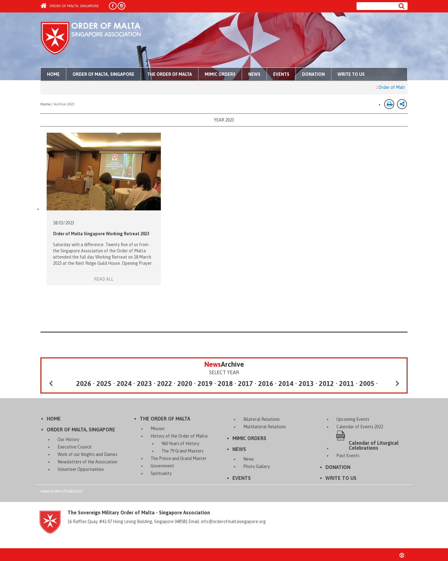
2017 (245, 383)
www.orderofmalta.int (61, 491)
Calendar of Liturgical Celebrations (374, 445)
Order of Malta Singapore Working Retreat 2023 (101, 233)
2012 (326, 383)
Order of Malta (98, 40)
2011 (346, 383)
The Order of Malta (169, 74)
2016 (265, 383)
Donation (313, 74)
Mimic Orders (220, 74)
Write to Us (351, 74)
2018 (225, 383)
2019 (205, 383)
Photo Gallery (256, 466)
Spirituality (161, 473)
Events (281, 74)
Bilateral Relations (261, 419)
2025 (103, 383)
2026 (83, 383)
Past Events (347, 455)
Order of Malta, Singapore (69, 6)
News (254, 74)
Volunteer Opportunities (81, 469)
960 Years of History (180, 443)
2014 (285, 383)
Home (53, 74)
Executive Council (74, 446)
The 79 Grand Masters (182, 450)
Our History (68, 439)
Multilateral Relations (264, 426)
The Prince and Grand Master (179, 458)
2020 (184, 383)
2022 (164, 383)
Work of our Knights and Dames (87, 454)
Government (162, 465)
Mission (158, 428)
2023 (144, 383)
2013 (306, 383)
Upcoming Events (352, 419)
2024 (124, 383)
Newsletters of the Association (87, 461)
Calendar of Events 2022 (359, 426)
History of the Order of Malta (179, 436)
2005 (366, 383)
